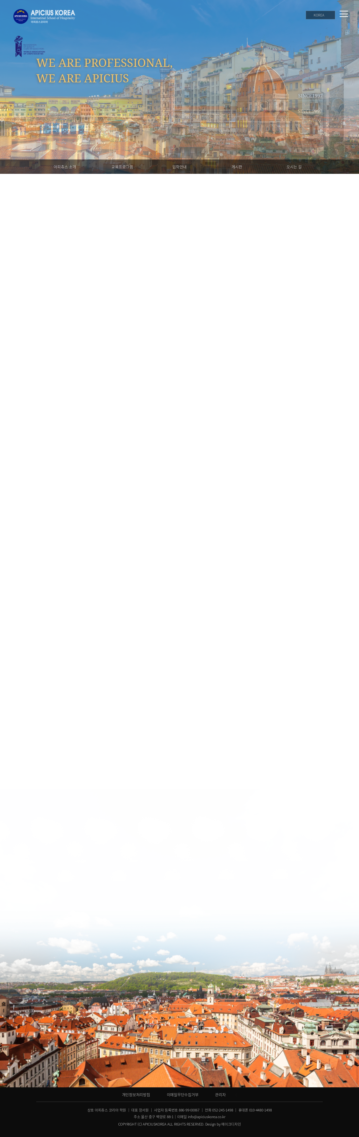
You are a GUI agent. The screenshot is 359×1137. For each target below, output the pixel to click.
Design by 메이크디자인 (223, 1124)
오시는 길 (294, 167)
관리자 (220, 1094)
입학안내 (179, 167)
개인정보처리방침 (136, 1094)
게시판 (237, 167)
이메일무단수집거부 (183, 1094)
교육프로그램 (122, 167)
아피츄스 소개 (65, 167)
